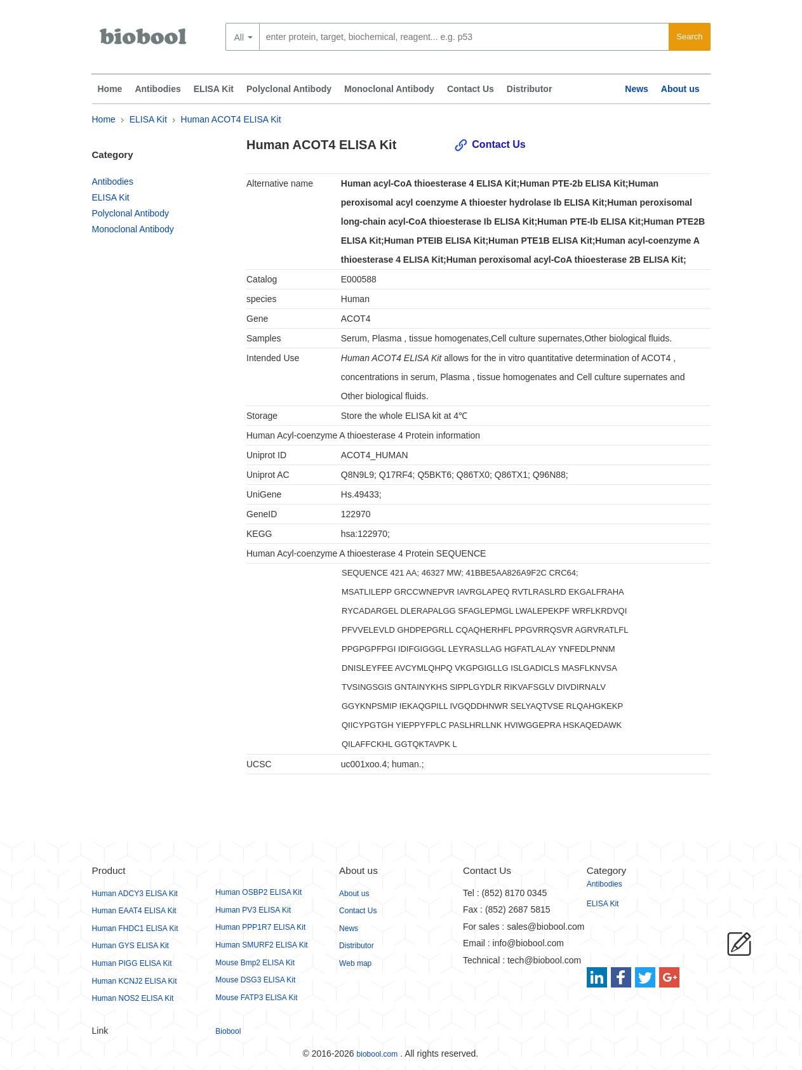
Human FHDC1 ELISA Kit (135, 928)
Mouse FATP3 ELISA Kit (256, 997)
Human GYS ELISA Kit (130, 945)
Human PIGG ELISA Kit (132, 963)
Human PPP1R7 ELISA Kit (260, 927)
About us (680, 89)
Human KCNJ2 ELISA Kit (134, 981)
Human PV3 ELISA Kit (253, 910)
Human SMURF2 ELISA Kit (261, 945)
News (636, 89)
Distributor (529, 89)
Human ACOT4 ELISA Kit (231, 119)
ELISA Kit (214, 89)
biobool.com (377, 1054)
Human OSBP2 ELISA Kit (258, 892)
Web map (355, 963)
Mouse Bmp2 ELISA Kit (255, 962)
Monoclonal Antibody (389, 89)
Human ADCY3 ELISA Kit (135, 893)
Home (110, 89)
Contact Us (470, 89)
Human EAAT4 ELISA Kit (134, 910)
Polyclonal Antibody (288, 89)
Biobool (228, 1031)
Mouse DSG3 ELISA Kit (255, 979)
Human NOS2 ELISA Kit (133, 998)
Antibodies (157, 89)
